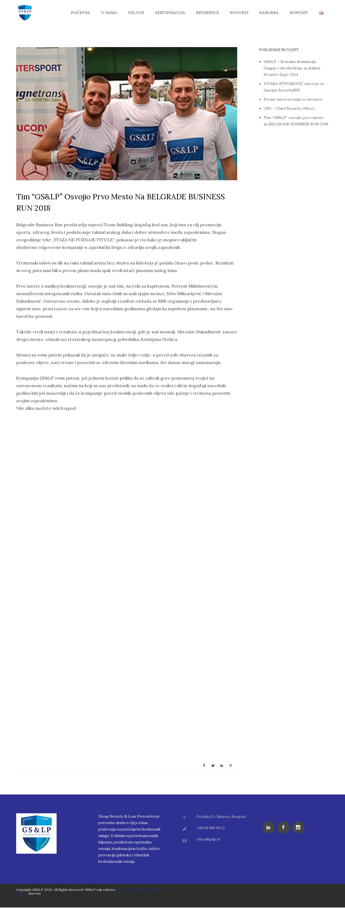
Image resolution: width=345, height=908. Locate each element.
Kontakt (298, 12)
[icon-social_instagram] (299, 827)
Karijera (269, 12)
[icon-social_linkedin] (270, 827)
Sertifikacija (170, 12)
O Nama (109, 12)
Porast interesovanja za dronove (293, 99)
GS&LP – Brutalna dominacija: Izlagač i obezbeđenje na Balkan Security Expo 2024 (292, 68)
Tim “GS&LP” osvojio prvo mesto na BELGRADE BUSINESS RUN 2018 (120, 202)
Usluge (136, 12)
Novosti (239, 12)
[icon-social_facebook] (284, 827)
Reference (207, 12)
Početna (80, 12)
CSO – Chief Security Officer (289, 108)
